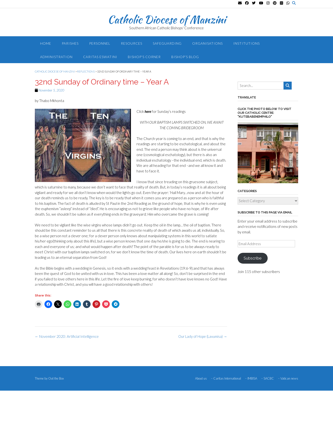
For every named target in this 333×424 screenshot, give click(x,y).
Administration (56, 57)
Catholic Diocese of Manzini (167, 19)
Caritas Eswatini (100, 57)
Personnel (99, 43)
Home (45, 43)
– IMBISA (251, 378)
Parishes (70, 43)
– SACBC (267, 378)
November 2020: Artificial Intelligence (67, 336)
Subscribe (252, 258)
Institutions (246, 43)
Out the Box (56, 378)
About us (201, 378)
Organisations (207, 43)
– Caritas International (226, 378)
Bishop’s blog (185, 57)
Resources (131, 43)
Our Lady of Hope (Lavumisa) (202, 336)
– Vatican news (288, 378)
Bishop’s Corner (144, 57)
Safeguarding (167, 43)
